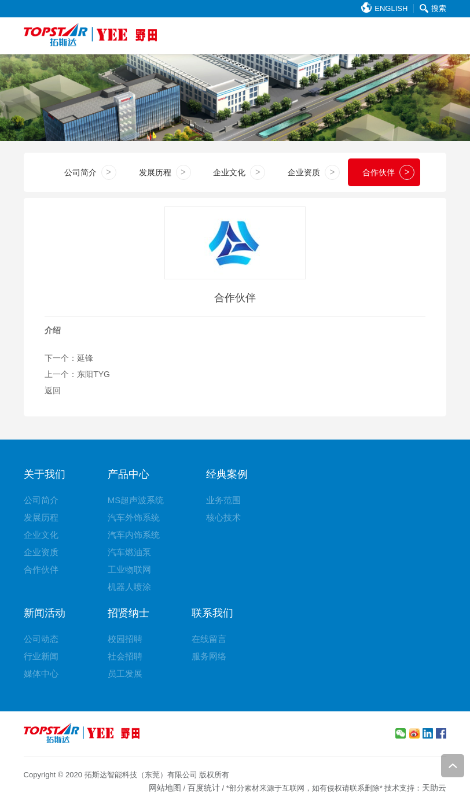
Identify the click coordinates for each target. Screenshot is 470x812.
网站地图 (165, 787)
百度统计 (204, 787)
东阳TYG (93, 374)
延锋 (85, 358)
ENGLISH (384, 8)
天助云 (434, 787)
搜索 (433, 8)
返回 (53, 390)
